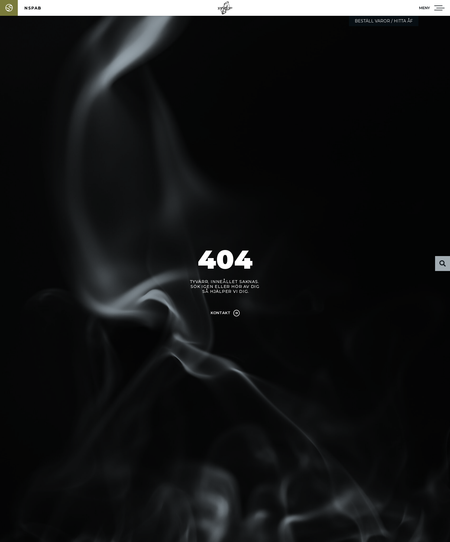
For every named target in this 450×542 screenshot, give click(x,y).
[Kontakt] (236, 313)
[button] (424, 8)
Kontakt (220, 312)
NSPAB (33, 8)
